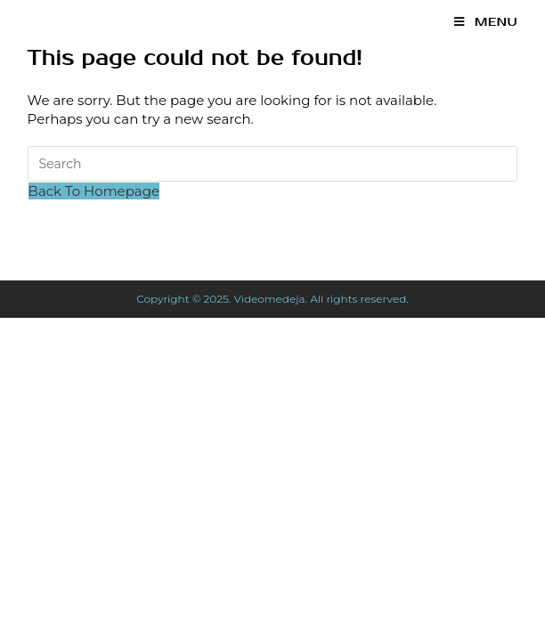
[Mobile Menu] (485, 22)
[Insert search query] (273, 164)
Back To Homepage (93, 191)
